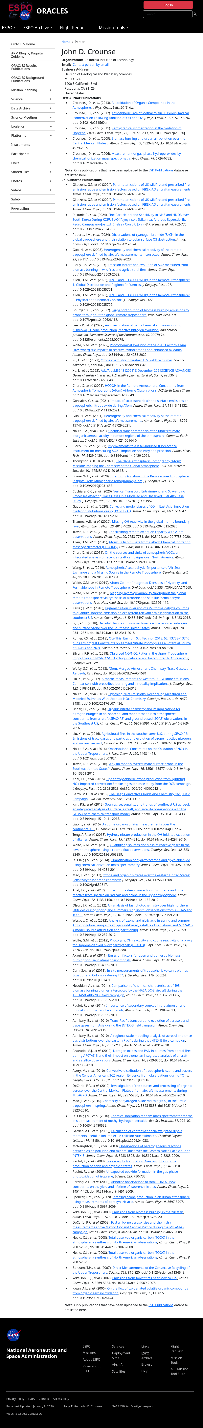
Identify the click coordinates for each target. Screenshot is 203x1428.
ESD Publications (160, 170)
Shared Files (31, 173)
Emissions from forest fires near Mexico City (144, 1278)
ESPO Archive (37, 28)
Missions (89, 1353)
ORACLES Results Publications (24, 67)
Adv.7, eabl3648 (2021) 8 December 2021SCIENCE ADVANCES (146, 370)
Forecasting (20, 208)
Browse (146, 1364)
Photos (31, 182)
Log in (168, 5)
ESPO (8, 28)
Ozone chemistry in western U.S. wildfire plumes (136, 360)
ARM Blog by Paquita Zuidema (27, 55)
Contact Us (35, 1413)
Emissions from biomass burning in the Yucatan (147, 1212)
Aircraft (117, 1364)
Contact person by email (91, 64)
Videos (31, 191)
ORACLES (52, 11)
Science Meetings (31, 118)
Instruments (20, 144)
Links (31, 164)
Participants (20, 154)
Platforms (31, 136)
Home (66, 42)
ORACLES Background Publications (27, 79)
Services (118, 1346)
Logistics (31, 127)
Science (31, 100)
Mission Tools (113, 28)
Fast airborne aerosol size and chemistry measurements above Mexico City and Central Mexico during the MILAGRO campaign (128, 1227)
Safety (16, 199)
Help (144, 1371)
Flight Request (74, 27)
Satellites (118, 1371)
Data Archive (31, 109)
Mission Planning (31, 91)
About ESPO (91, 1359)
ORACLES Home (23, 44)
